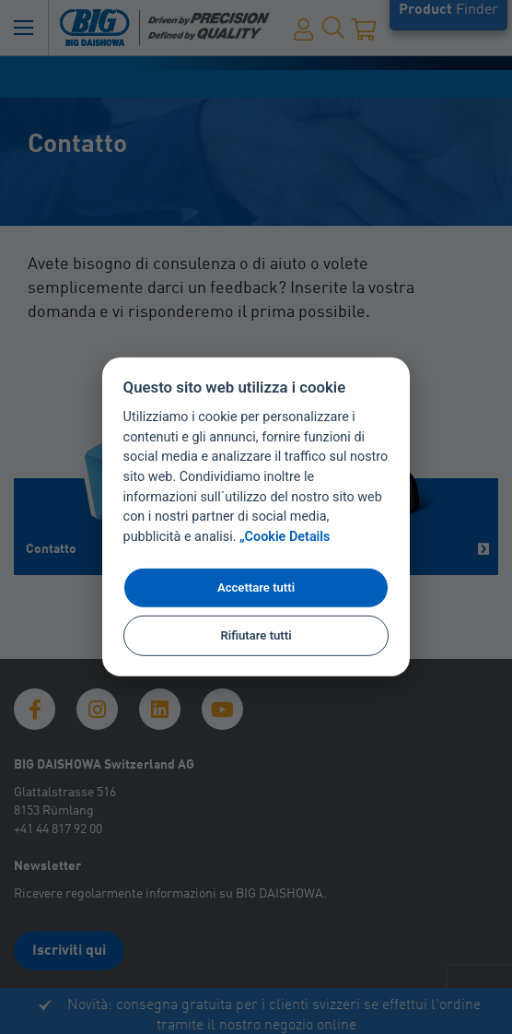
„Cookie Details (285, 537)
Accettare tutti (256, 587)
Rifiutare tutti (255, 635)
